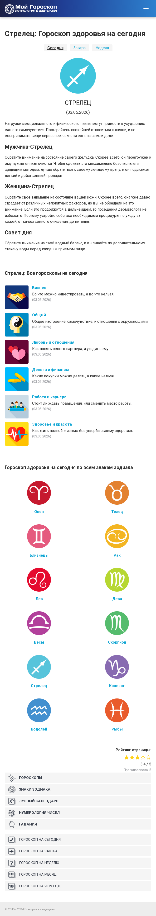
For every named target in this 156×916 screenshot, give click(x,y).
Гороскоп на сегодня (34, 839)
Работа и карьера (49, 396)
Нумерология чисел (34, 812)
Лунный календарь (33, 801)
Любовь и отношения (53, 342)
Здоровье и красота (52, 424)
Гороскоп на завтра (33, 851)
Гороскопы (25, 778)
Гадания (22, 824)
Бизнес (39, 287)
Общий (39, 315)
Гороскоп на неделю (33, 863)
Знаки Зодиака (29, 789)
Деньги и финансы (50, 369)
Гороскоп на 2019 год (34, 886)
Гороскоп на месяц (32, 874)
